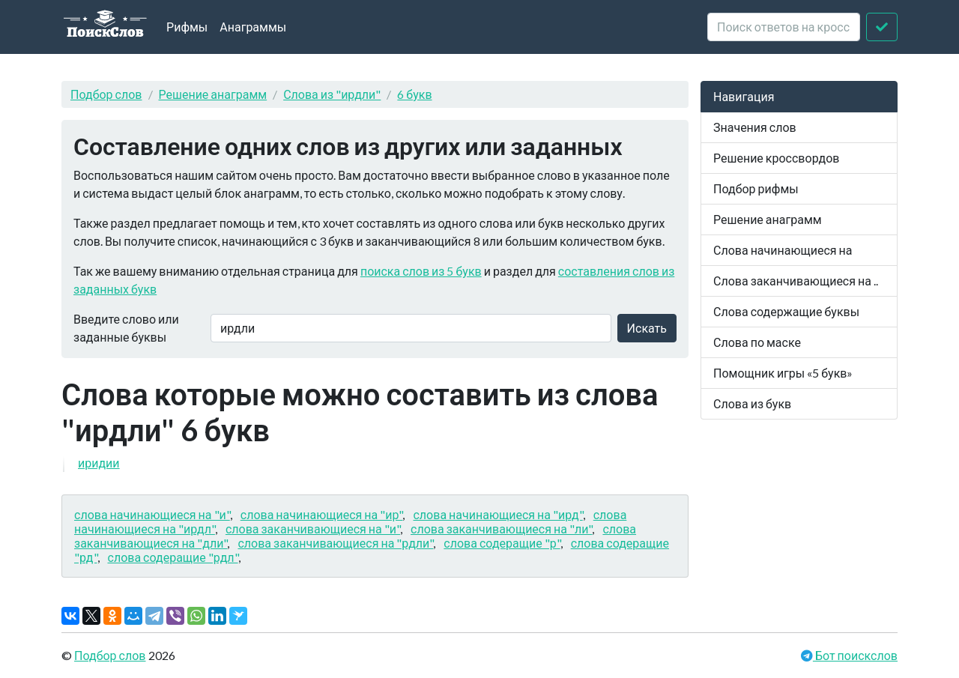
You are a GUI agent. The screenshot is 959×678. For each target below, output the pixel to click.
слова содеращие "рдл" (173, 557)
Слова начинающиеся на (783, 250)
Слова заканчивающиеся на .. (795, 280)
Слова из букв (752, 403)
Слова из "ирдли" (332, 94)
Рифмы (187, 26)
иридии (99, 462)
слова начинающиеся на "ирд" (497, 514)
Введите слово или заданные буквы (126, 328)
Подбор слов (106, 94)
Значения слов (754, 127)
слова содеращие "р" (502, 543)
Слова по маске (757, 342)
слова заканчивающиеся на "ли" (501, 528)
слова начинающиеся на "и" (152, 514)
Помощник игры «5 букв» (783, 373)
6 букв (414, 94)
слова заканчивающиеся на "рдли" (335, 543)
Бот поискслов (855, 655)
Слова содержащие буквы (786, 311)
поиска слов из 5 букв (421, 271)
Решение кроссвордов (776, 158)
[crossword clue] (783, 27)
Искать (647, 328)
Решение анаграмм (213, 94)
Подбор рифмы (756, 188)
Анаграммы (253, 26)
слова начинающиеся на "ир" (321, 514)
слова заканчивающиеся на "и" (313, 528)
